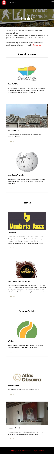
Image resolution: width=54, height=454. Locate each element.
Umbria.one (13, 2)
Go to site (13, 441)
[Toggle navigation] (1, 7)
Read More (14, 99)
